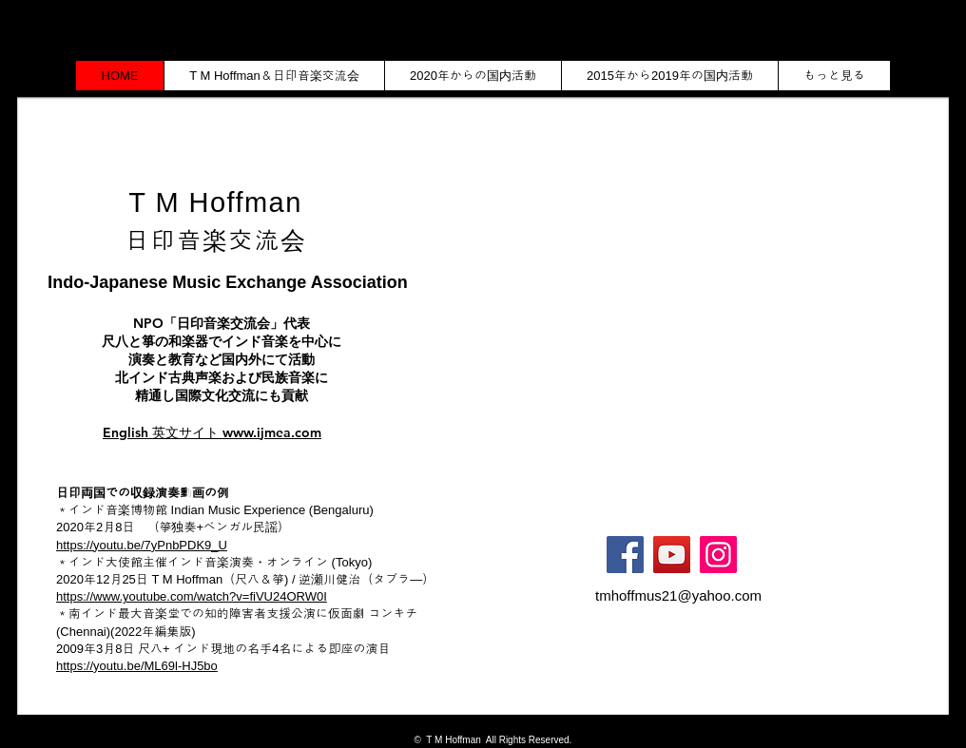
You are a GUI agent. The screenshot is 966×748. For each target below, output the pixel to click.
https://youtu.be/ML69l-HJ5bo (137, 666)
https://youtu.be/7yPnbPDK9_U (141, 545)
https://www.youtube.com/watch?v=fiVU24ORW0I (191, 596)
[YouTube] (671, 554)
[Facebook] (625, 554)
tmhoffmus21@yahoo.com (678, 595)
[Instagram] (718, 554)
